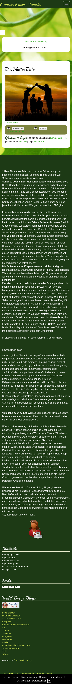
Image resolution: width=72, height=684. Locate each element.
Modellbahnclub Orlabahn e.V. (16, 645)
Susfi (4, 627)
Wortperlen (7, 639)
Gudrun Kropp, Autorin (20, 4)
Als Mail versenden (15, 131)
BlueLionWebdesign (23, 660)
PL (65, 138)
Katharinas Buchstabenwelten (16, 624)
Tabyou (5, 654)
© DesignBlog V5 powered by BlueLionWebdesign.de (27, 673)
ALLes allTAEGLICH (11, 618)
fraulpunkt (6, 621)
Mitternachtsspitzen (11, 616)
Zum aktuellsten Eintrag (36, 41)
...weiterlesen (11, 122)
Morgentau (7, 636)
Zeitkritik (23, 141)
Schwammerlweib (10, 648)
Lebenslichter (8, 613)
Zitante (5, 630)
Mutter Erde (39, 141)
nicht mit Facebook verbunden (8, 128)
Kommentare (56, 138)
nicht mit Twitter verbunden (35, 128)
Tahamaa (6, 633)
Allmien (5, 642)
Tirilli (4, 651)
